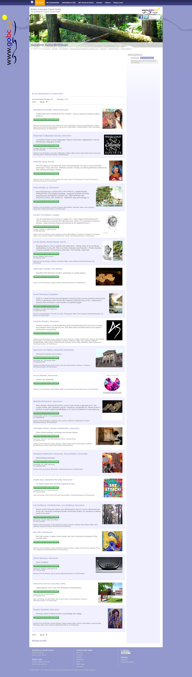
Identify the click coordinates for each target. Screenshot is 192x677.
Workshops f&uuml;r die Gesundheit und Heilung (143, 61)
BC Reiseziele (64, 49)
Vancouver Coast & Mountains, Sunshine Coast (84, 49)
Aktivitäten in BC (69, 3)
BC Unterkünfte (52, 3)
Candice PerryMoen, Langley (46, 215)
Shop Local (118, 3)
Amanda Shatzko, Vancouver (46, 321)
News (78, 662)
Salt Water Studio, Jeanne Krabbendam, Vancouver (56, 428)
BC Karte (40, 3)
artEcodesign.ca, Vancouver (46, 187)
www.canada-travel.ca (39, 664)
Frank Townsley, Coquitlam (45, 294)
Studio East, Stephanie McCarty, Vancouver (53, 480)
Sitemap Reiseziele (127, 662)
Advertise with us (38, 652)
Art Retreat (135, 58)
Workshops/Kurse (114, 49)
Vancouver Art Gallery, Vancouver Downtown (53, 350)
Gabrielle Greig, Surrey (43, 162)
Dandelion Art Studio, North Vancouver (50, 110)
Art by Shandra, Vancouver (45, 375)
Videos (108, 3)
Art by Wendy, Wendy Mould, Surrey (49, 242)
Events (99, 3)
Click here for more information (46, 119)
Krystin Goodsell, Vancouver (46, 609)
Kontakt (79, 657)
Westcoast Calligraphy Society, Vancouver (52, 136)
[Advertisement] (78, 72)
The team (79, 655)
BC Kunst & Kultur (86, 3)
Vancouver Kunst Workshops (49, 44)
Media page (80, 664)
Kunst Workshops (126, 49)
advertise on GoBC (39, 640)
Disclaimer (80, 666)
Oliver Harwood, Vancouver (45, 558)
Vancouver (103, 49)
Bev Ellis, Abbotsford (43, 532)
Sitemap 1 (124, 660)
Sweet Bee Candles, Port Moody (47, 269)
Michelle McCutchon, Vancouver (47, 401)
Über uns (79, 652)
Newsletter (80, 659)
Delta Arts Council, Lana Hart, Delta (49, 584)
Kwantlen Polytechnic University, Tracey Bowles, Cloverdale (60, 454)
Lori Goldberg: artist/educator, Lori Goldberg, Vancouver (58, 505)
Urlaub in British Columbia (41, 662)
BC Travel (47, 49)
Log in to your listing (39, 655)
